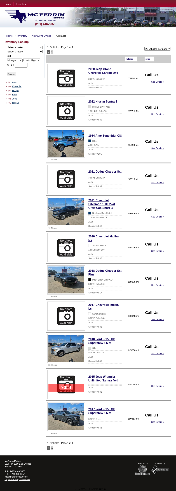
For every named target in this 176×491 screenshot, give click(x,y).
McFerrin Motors (13, 461)
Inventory (21, 4)
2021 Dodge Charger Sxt (104, 171)
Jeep (14, 99)
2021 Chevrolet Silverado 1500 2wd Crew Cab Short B (101, 204)
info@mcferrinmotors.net (16, 477)
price (148, 59)
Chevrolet (16, 86)
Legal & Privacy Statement (17, 479)
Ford (14, 94)
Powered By (159, 463)
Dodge (15, 90)
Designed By (142, 463)
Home (8, 4)
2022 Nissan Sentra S (102, 101)
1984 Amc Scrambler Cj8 (105, 135)
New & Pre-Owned (41, 35)
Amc (14, 82)
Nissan (15, 103)
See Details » (157, 82)
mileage (129, 59)
